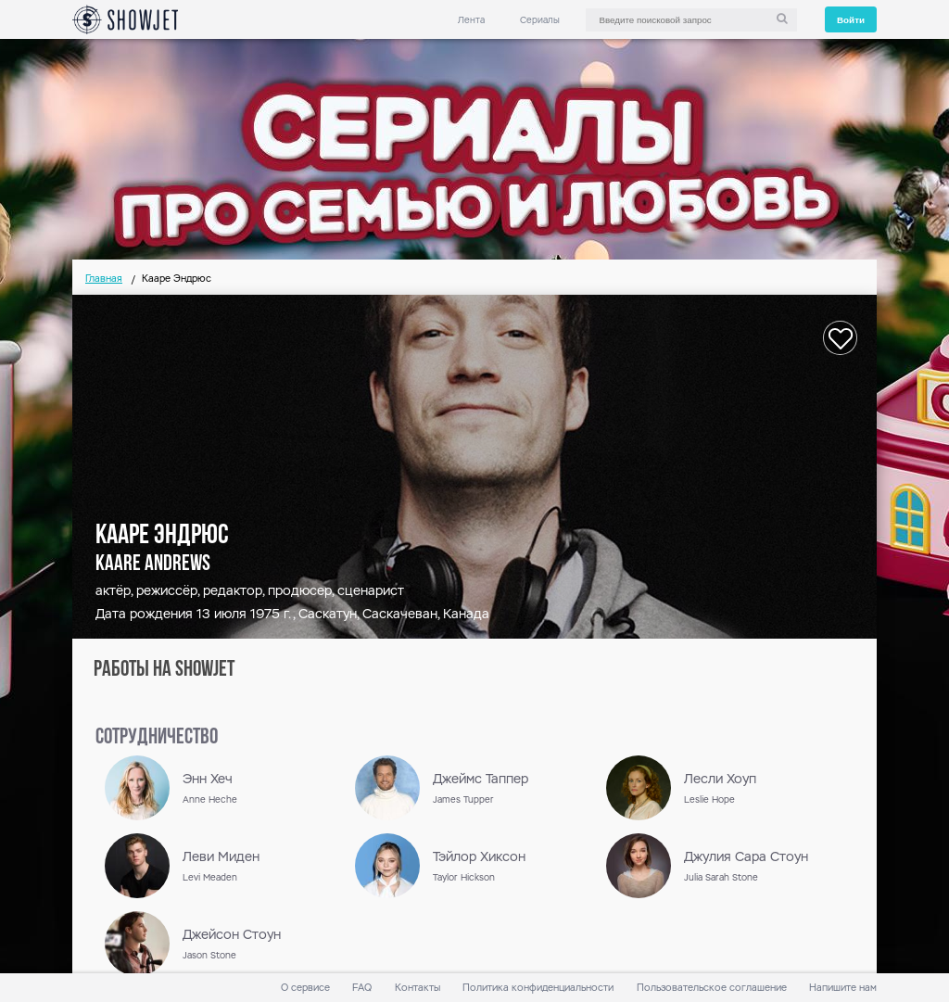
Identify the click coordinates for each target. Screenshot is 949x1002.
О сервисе (305, 988)
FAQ (362, 988)
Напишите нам (843, 988)
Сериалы (540, 20)
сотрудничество (156, 738)
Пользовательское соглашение (712, 988)
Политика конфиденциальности (538, 988)
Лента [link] (471, 20)
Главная (103, 279)
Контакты (417, 988)
